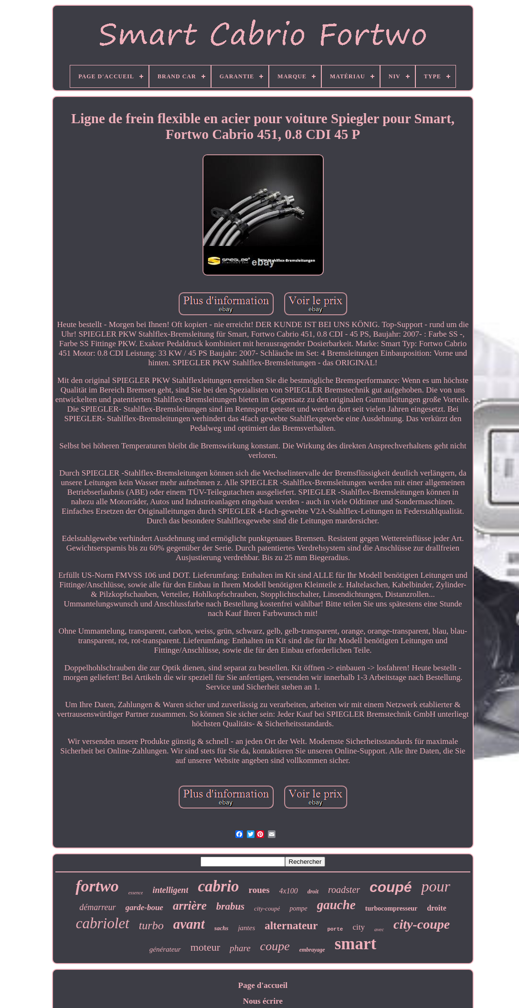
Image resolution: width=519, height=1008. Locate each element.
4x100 (288, 891)
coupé (391, 887)
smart (355, 943)
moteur (205, 947)
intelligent (170, 890)
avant (189, 924)
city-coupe (421, 924)
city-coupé (267, 908)
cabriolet (102, 923)
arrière (190, 905)
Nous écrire (263, 1001)
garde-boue (144, 907)
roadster (344, 889)
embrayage (312, 949)
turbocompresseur (391, 908)
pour (435, 886)
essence (135, 892)
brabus (230, 906)
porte (335, 929)
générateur (165, 949)
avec (379, 929)
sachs (221, 928)
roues (259, 890)
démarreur (97, 907)
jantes (246, 928)
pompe (298, 908)
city (358, 927)
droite (436, 908)
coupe (275, 946)
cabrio (218, 886)
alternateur (291, 926)
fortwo (97, 886)
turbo (151, 925)
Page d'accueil (262, 985)
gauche (336, 905)
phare (240, 948)
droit (312, 891)
